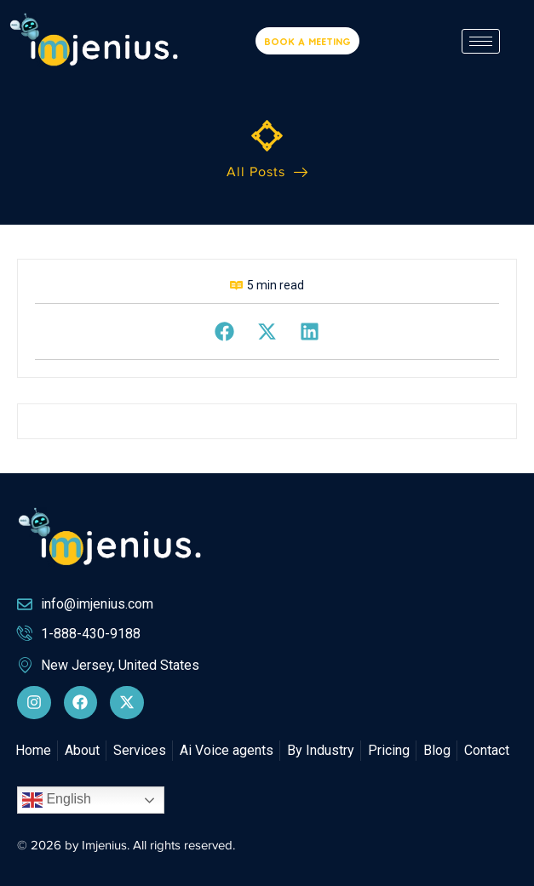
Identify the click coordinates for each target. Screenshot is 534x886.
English (56, 800)
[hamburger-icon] (481, 41)
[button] (224, 331)
